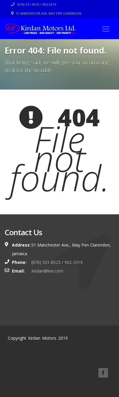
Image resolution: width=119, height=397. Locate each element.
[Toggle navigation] (106, 29)
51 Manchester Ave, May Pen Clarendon (46, 13)
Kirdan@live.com (47, 271)
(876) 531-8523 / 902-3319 (33, 4)
